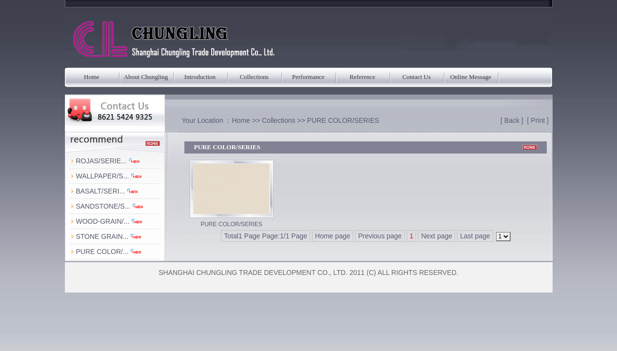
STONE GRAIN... (109, 236)
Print (538, 120)
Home (92, 76)
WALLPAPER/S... (109, 176)
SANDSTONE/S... (110, 206)
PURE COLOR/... (109, 251)
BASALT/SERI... (107, 191)
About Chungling (146, 76)
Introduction (200, 76)
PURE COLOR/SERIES (343, 120)
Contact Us (416, 76)
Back (511, 120)
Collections (253, 76)
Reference (363, 76)
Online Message (470, 76)
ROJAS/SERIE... (108, 161)
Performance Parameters (308, 80)
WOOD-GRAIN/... (109, 221)
